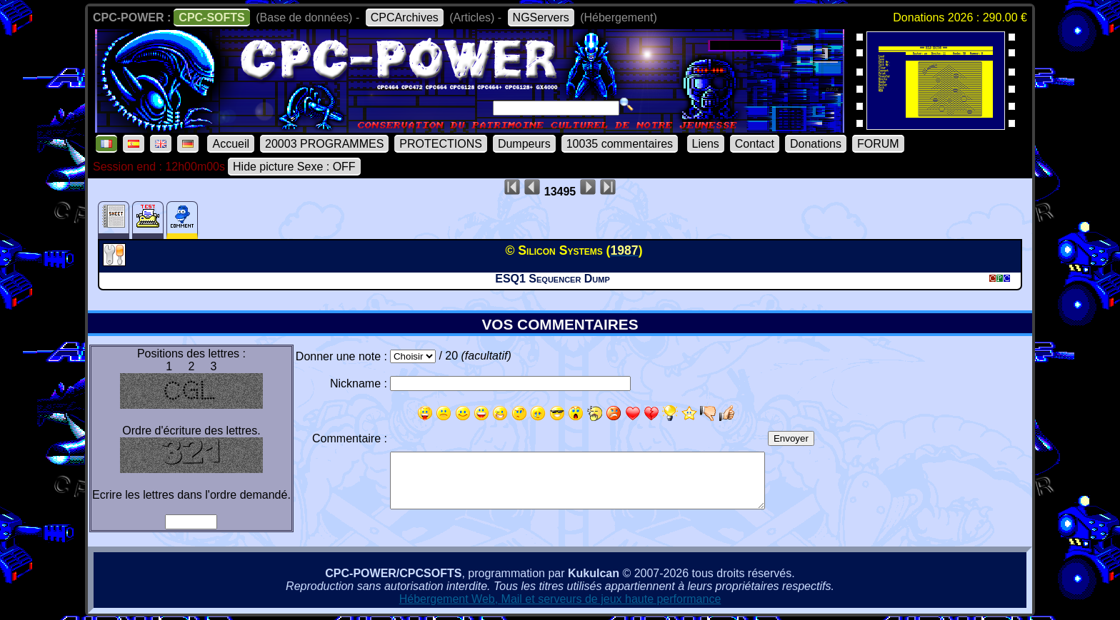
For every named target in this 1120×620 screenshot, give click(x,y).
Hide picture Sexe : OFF (294, 167)
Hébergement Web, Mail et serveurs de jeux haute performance (560, 599)
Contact (754, 144)
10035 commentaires (619, 144)
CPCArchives (405, 17)
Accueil (230, 144)
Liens (705, 144)
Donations (815, 144)
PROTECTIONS (440, 144)
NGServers (541, 17)
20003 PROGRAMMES (324, 144)
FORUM (878, 144)
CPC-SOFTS (211, 17)
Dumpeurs (524, 144)
